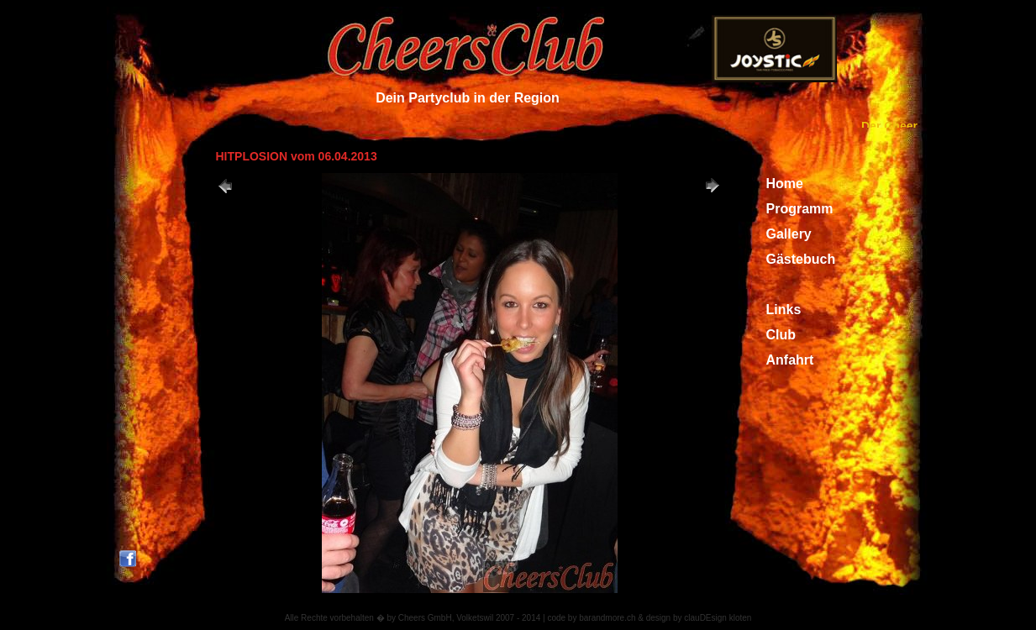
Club (781, 335)
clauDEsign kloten (717, 617)
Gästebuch (801, 259)
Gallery (789, 234)
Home (784, 183)
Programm (800, 209)
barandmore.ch (607, 617)
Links (784, 309)
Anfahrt (790, 360)
